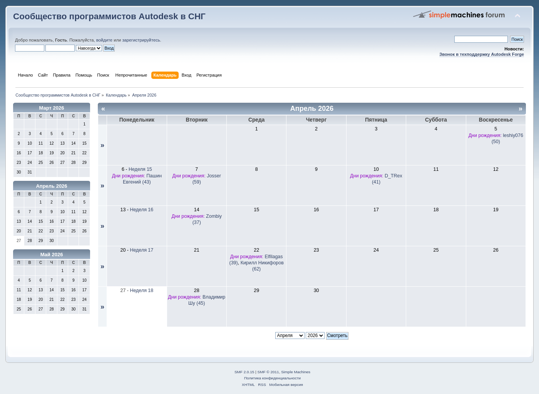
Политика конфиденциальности (272, 378)
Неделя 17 (141, 250)
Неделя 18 (141, 290)
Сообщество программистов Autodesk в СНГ (109, 16)
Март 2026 (51, 108)
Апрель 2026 (51, 186)
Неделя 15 (140, 169)
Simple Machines (295, 372)
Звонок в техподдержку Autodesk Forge (481, 54)
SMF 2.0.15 (244, 372)
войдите (104, 40)
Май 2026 (51, 254)
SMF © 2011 (268, 372)
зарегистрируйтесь (141, 40)
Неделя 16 (141, 209)
